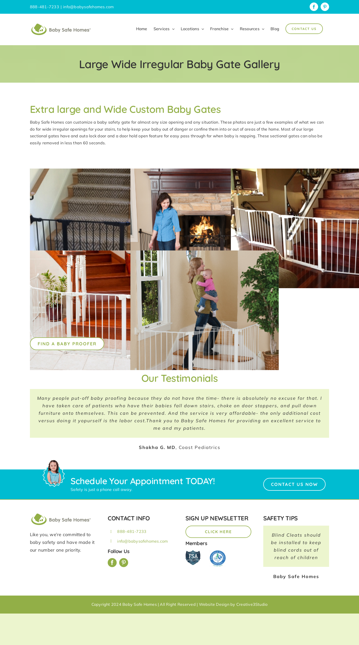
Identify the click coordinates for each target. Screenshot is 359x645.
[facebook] (112, 562)
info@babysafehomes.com (88, 6)
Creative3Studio (252, 604)
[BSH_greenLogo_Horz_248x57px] (61, 514)
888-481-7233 (131, 531)
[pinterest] (123, 562)
